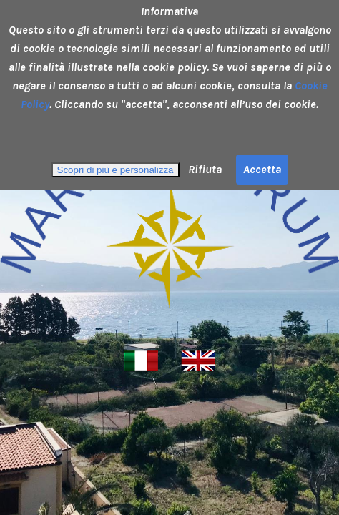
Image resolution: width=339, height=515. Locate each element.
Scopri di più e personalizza (115, 170)
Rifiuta (203, 169)
